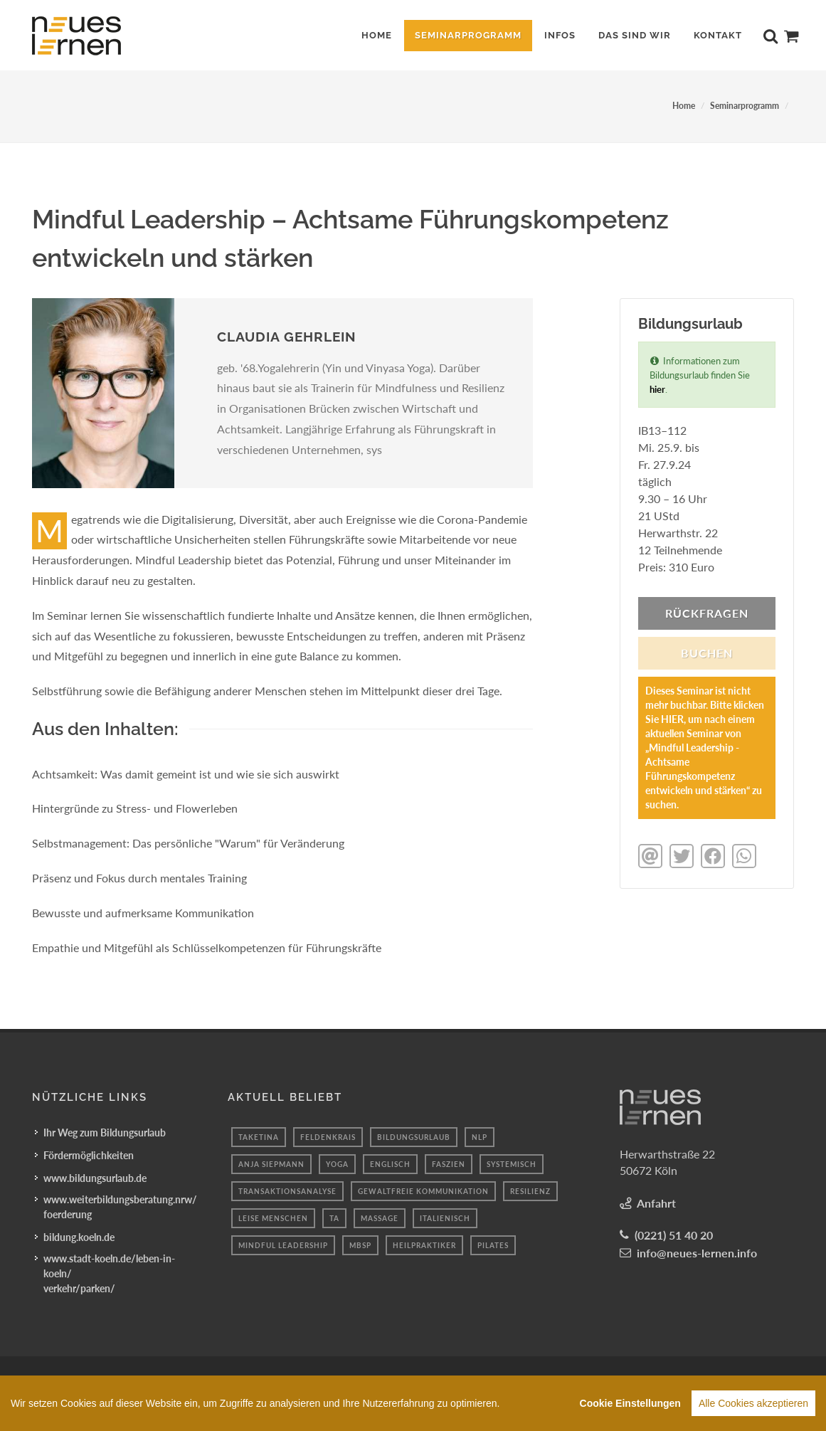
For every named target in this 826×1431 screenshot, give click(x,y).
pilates (493, 1245)
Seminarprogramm (744, 105)
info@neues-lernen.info (697, 1253)
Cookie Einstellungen (630, 1409)
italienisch (445, 1218)
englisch (390, 1164)
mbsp (360, 1245)
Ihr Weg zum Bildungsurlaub (104, 1132)
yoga (337, 1164)
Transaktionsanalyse (287, 1191)
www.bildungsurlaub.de (95, 1178)
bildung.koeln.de (79, 1237)
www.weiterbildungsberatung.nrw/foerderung (120, 1206)
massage (379, 1218)
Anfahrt (656, 1203)
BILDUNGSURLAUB (413, 1137)
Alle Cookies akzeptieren (753, 1409)
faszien (448, 1164)
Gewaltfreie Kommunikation (423, 1191)
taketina (258, 1137)
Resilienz (530, 1191)
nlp (479, 1137)
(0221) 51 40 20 (674, 1235)
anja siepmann (271, 1164)
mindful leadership (283, 1245)
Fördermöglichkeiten (88, 1155)
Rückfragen (706, 613)
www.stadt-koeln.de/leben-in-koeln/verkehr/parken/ (109, 1273)
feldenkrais (328, 1137)
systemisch (511, 1164)
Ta (334, 1218)
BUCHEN (707, 653)
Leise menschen (273, 1218)
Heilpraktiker (424, 1245)
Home (683, 105)
